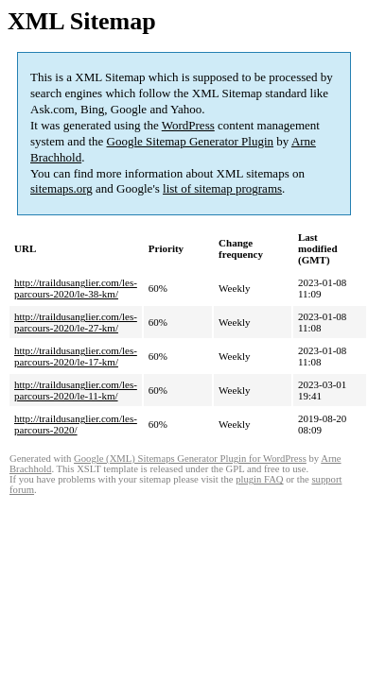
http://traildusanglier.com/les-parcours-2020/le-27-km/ (75, 322)
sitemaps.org (61, 188)
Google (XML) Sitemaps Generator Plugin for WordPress (190, 458)
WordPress (188, 125)
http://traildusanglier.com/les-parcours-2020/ (75, 424)
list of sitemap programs (222, 188)
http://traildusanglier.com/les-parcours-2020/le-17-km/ (75, 356)
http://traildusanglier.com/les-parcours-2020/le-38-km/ (75, 288)
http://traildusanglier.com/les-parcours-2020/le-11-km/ (75, 390)
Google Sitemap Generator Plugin (190, 141)
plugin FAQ (259, 479)
